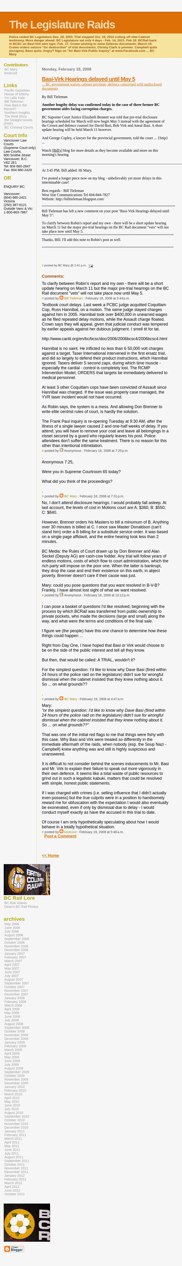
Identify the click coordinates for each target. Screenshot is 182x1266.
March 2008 (13, 1005)
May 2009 (11, 1057)
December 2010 (16, 1127)
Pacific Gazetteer (17, 90)
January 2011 (14, 1131)
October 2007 (14, 987)
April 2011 (11, 1142)
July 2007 (11, 976)
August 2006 (13, 935)
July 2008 (11, 1020)
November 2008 (16, 1035)
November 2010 (16, 1124)
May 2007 (11, 968)
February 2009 (15, 1046)
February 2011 (15, 1135)
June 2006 (12, 928)
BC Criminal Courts (18, 127)
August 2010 (13, 1113)
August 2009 (13, 1068)
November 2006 (16, 946)
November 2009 (16, 1079)
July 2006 (11, 931)
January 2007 (14, 953)
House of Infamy (16, 94)
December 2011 (16, 1172)
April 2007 (11, 965)
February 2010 (15, 1090)
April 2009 (11, 1053)
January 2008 (14, 998)
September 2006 (16, 939)
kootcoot (70, 832)
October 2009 (14, 1076)
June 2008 (12, 1016)
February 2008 (15, 1002)
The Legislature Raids (62, 24)
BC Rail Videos (15, 903)
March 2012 (13, 1183)
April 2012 (11, 1187)
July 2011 (11, 1153)
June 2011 (12, 1150)
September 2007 (16, 983)
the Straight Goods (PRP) (18, 122)
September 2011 (16, 1161)
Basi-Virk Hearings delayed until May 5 (88, 79)
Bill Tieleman (73, 298)
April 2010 (11, 1098)
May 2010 (11, 1101)
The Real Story (15, 116)
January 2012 (14, 1175)
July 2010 (11, 1109)
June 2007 (12, 972)
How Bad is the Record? (15, 107)
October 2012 (14, 1194)
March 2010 (13, 1094)
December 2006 (16, 950)
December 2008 (16, 1039)
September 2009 (16, 1072)
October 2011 (14, 1164)
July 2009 (11, 1064)
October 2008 (14, 1031)
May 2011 (11, 1146)
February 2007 (15, 957)
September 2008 (16, 1027)
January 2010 (14, 1087)
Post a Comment (60, 836)
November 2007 (16, 990)
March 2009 (13, 1050)
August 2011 (13, 1157)
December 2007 (16, 994)
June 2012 (12, 1190)
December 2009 (16, 1083)
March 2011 (13, 1138)
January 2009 (14, 1042)
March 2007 (13, 961)
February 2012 (15, 1179)
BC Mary (70, 496)
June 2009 (12, 1061)
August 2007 (13, 979)
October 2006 (14, 942)
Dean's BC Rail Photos (21, 907)
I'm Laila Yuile (14, 98)
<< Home (50, 855)
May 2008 (11, 1013)
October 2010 (14, 1120)
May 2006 (11, 924)
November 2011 (16, 1168)
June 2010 (12, 1105)
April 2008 (11, 1009)
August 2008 (13, 1024)
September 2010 (16, 1116)
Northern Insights (17, 112)
